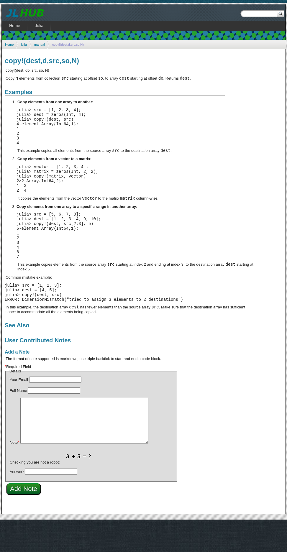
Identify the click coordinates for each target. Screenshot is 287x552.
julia (24, 44)
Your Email (19, 409)
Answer (17, 501)
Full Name (18, 420)
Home (9, 44)
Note (14, 471)
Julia (39, 25)
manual (39, 44)
